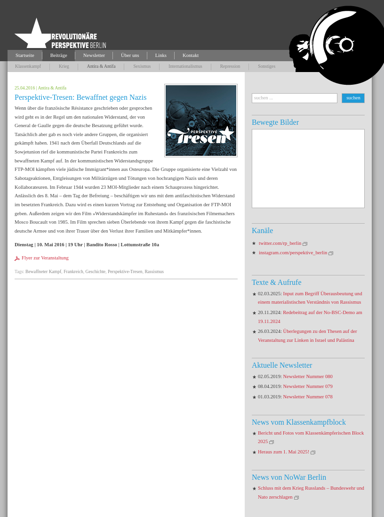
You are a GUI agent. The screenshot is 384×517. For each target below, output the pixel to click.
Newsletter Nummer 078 (308, 396)
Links (161, 55)
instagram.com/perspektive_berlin (293, 252)
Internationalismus (185, 66)
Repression (230, 66)
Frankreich (73, 271)
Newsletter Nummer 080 (308, 376)
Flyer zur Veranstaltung (45, 257)
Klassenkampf (28, 66)
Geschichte (95, 271)
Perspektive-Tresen (125, 271)
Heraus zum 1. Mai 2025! (283, 451)
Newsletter (94, 55)
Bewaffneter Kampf (43, 271)
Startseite (25, 55)
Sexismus (142, 66)
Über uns (130, 55)
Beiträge (58, 55)
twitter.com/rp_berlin (280, 243)
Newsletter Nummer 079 (308, 386)
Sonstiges (266, 66)
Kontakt (191, 55)
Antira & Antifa (101, 66)
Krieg (64, 66)
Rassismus (154, 271)
